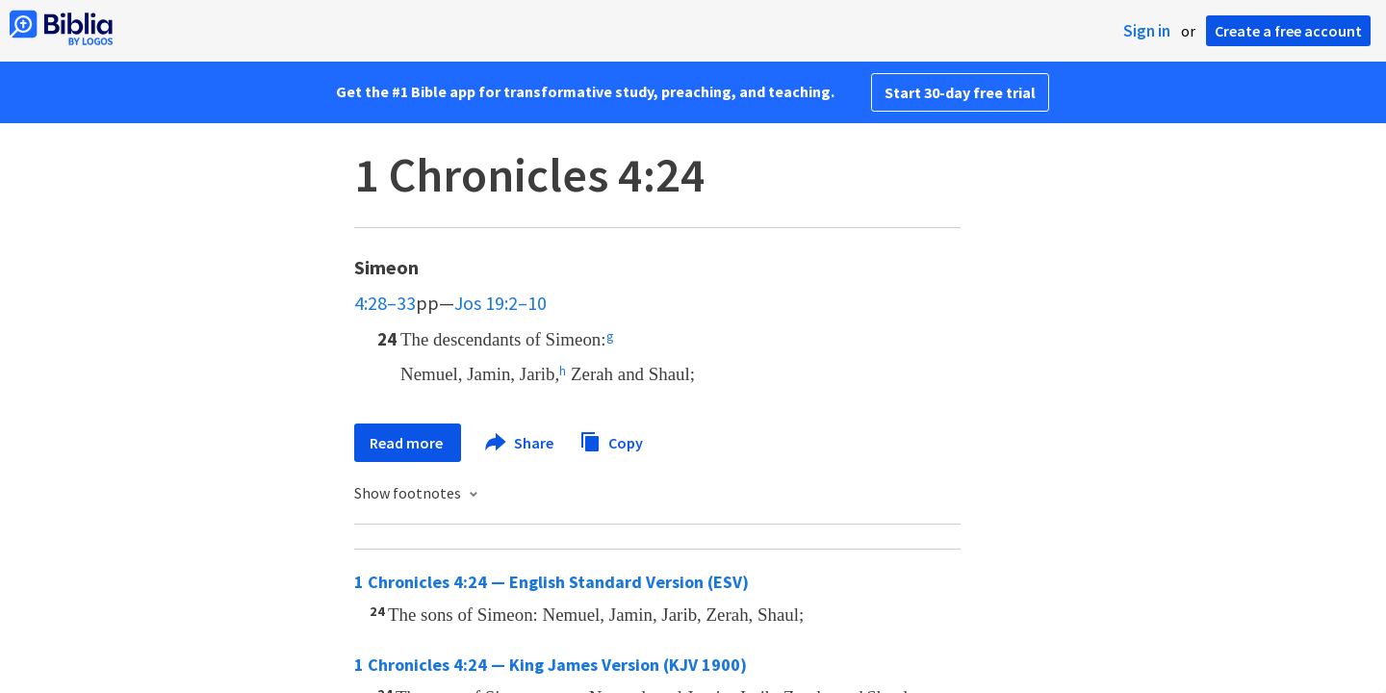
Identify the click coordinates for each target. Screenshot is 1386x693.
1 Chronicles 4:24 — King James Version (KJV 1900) (550, 665)
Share (520, 442)
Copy (611, 440)
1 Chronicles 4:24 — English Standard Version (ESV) (551, 582)
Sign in (1146, 30)
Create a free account (1288, 30)
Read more (408, 442)
